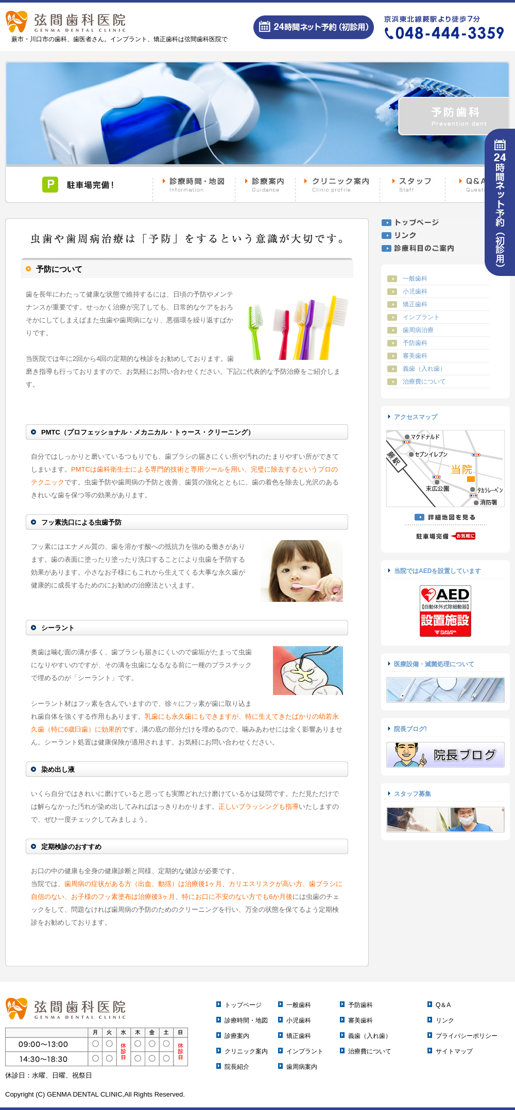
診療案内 (237, 1035)
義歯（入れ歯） (424, 368)
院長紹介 (237, 1066)
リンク (445, 1020)
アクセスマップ (415, 417)
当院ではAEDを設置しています (437, 571)
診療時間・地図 (246, 1020)
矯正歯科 (415, 304)
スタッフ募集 (412, 793)
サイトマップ (454, 1051)
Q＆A (443, 1005)
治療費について (424, 381)
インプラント (421, 317)
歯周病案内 (301, 1066)
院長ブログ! (410, 729)
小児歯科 (415, 291)
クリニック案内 (246, 1051)
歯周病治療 (418, 330)
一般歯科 (415, 278)
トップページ (243, 1005)
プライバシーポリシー (466, 1035)
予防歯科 (415, 342)
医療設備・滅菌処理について (434, 664)
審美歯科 (415, 355)
